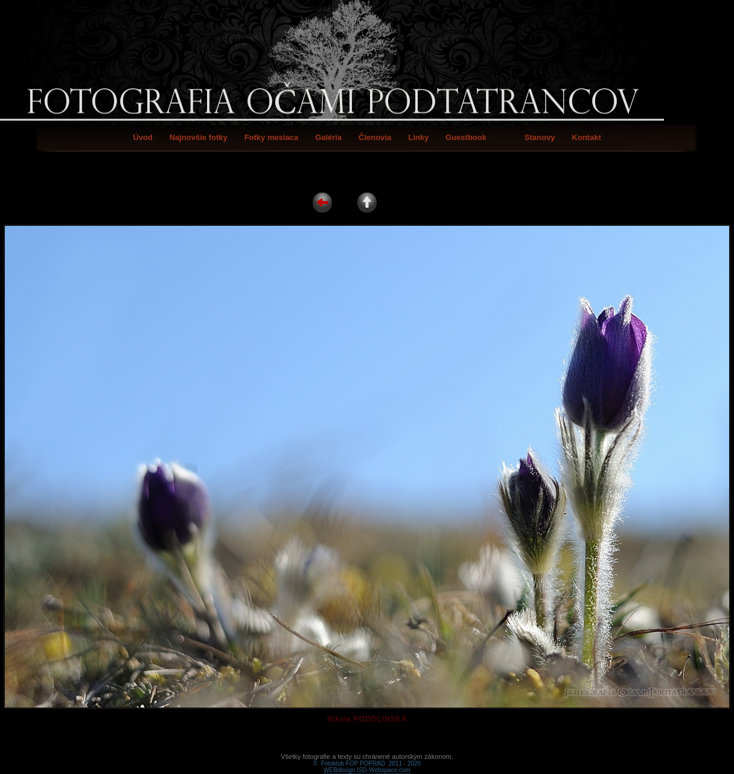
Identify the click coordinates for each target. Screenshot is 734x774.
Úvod (143, 137)
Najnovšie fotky (199, 137)
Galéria (328, 137)
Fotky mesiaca (271, 137)
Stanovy (540, 137)
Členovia (375, 137)
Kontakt (586, 137)
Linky (418, 137)
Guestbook (466, 137)
